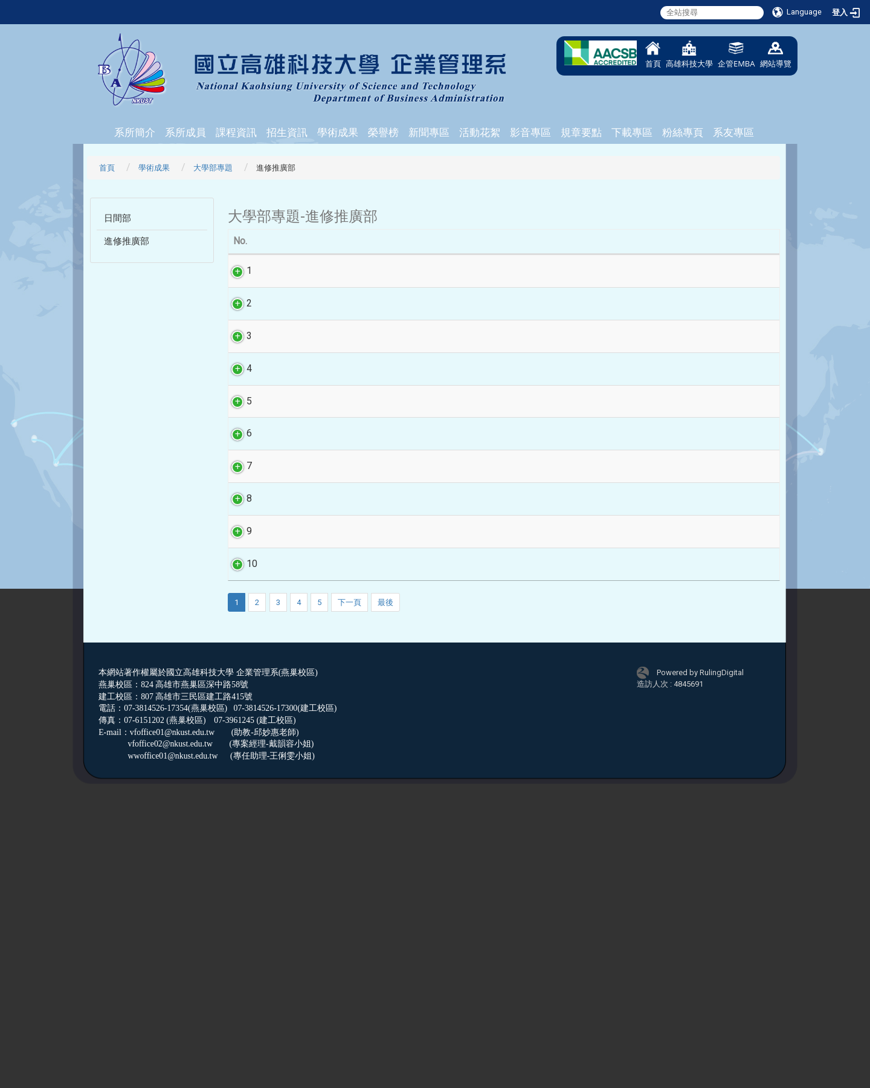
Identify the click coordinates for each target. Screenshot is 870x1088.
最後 (385, 896)
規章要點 (581, 132)
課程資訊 (236, 132)
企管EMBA (736, 54)
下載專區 (631, 132)
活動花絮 (479, 132)
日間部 (117, 218)
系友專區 (733, 132)
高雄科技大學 (689, 54)
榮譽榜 (383, 132)
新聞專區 (429, 132)
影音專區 (530, 132)
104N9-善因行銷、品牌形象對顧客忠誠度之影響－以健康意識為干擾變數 (441, 784)
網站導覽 (775, 54)
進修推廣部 (126, 241)
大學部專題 (213, 167)
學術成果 (337, 132)
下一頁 (349, 896)
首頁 (653, 54)
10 (244, 831)
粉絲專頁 (682, 132)
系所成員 (185, 132)
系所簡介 (134, 132)
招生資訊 (287, 132)
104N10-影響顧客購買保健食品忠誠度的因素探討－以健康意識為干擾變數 (440, 844)
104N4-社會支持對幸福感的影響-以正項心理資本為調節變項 (442, 456)
